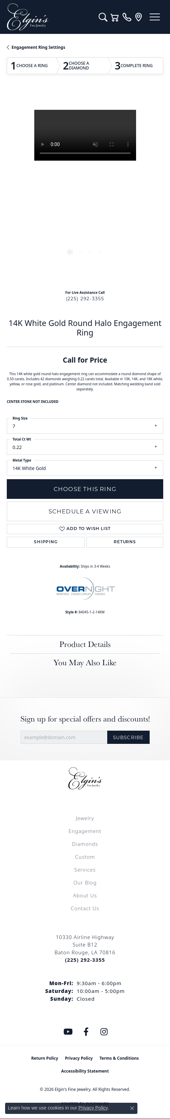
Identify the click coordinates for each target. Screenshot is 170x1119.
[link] (126, 17)
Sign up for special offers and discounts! (85, 719)
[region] (85, 188)
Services (85, 869)
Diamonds (85, 843)
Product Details (85, 644)
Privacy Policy (79, 1058)
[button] (103, 17)
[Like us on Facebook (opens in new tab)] (86, 1032)
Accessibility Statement (85, 1071)
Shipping (45, 542)
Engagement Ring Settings (38, 47)
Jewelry (85, 818)
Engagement (85, 831)
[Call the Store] (85, 959)
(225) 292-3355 (85, 298)
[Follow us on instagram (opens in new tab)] (104, 1032)
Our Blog (85, 882)
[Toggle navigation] (154, 17)
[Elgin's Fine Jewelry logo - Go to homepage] (49, 17)
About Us (85, 895)
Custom (85, 856)
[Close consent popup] (132, 1108)
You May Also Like (85, 662)
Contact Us (85, 908)
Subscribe (128, 737)
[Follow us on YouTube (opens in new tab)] (68, 1032)
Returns (125, 542)
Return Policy (44, 1058)
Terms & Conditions (119, 1058)
